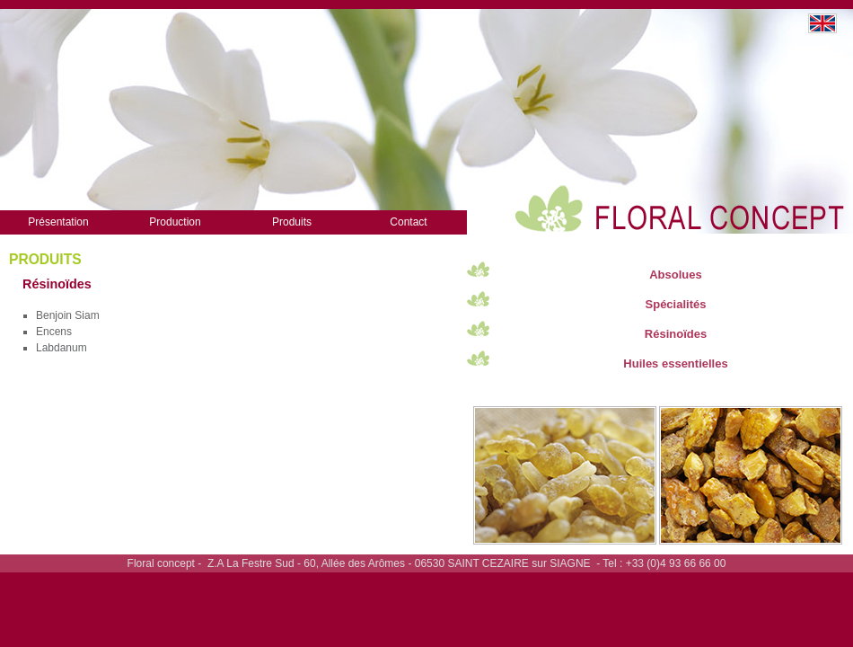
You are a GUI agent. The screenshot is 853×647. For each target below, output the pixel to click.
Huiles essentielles (675, 363)
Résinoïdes (676, 334)
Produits (292, 222)
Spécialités (676, 304)
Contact (408, 222)
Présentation (58, 222)
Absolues (675, 274)
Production (174, 222)
